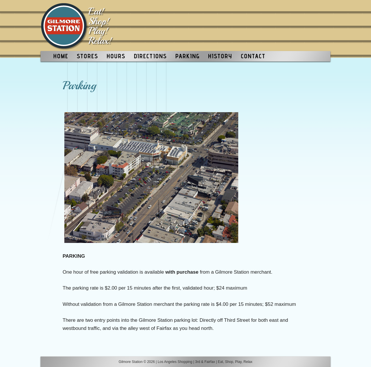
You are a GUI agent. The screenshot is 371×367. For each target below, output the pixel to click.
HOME (60, 56)
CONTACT (253, 56)
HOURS (116, 56)
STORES (87, 56)
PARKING (187, 56)
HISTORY (220, 56)
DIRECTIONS (150, 56)
